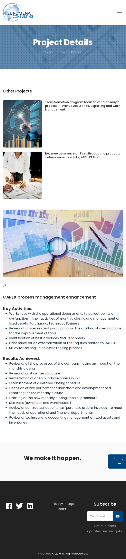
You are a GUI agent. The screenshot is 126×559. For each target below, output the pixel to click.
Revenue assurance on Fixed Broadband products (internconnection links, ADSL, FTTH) (82, 155)
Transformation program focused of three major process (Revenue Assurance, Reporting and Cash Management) (82, 106)
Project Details (70, 52)
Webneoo (45, 554)
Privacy (58, 504)
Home (49, 52)
